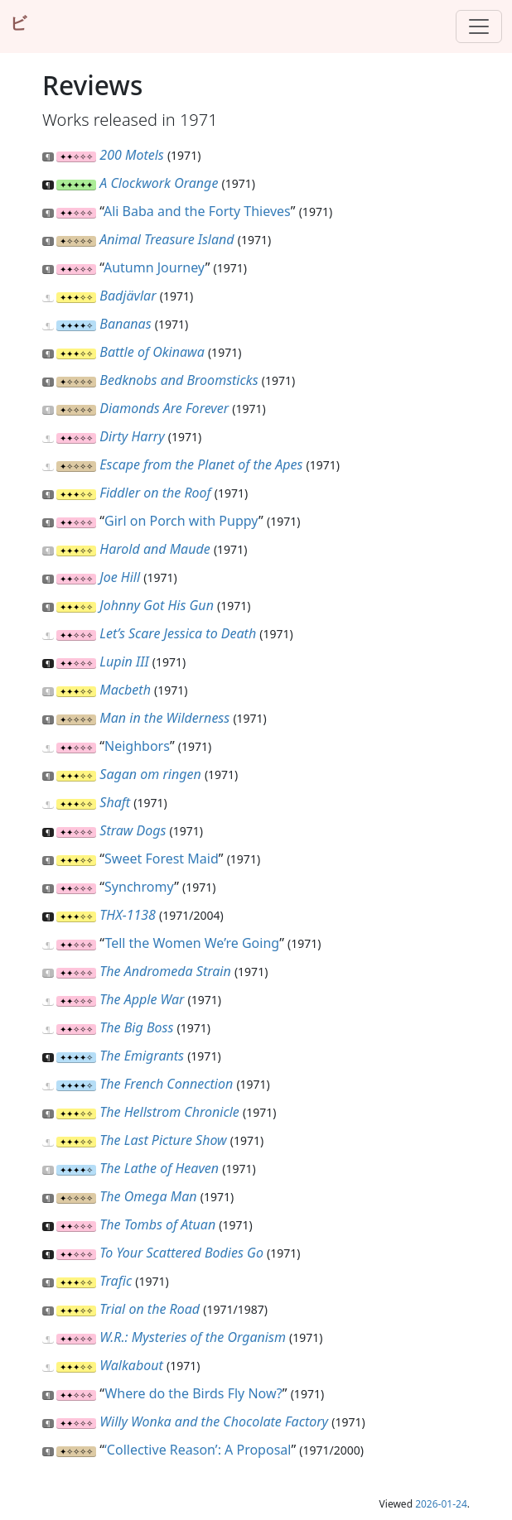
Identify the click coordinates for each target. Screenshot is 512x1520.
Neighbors (137, 746)
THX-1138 (127, 915)
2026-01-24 (441, 1504)
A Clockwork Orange (158, 183)
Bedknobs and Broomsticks (178, 380)
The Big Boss (136, 1027)
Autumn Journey (154, 267)
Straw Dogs (132, 830)
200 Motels (131, 155)
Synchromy (139, 887)
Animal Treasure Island (166, 239)
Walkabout (130, 1365)
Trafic (115, 1281)
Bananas (125, 324)
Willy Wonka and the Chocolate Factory (213, 1421)
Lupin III (123, 661)
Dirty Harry (131, 436)
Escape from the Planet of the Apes (200, 464)
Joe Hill (119, 577)
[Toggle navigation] (479, 26)
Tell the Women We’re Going (191, 943)
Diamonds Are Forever (164, 408)
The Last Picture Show (162, 1140)
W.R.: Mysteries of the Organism (192, 1337)
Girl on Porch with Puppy (181, 521)
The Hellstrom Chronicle (169, 1112)
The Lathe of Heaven (159, 1168)
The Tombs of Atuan (157, 1224)
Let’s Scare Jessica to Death (177, 633)
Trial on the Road (149, 1309)
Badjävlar (127, 295)
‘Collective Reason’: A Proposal (197, 1450)
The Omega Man (147, 1196)
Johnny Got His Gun (156, 605)
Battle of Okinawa (151, 352)
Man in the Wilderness (164, 718)
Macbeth (125, 690)
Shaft (114, 802)
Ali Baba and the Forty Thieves (197, 211)
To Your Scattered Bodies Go (181, 1252)
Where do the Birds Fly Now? (193, 1393)
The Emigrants (141, 1055)
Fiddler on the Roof (154, 492)
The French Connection (166, 1084)
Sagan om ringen (149, 774)
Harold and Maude (154, 549)
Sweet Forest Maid (161, 858)
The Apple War (141, 999)
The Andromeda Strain (164, 971)
